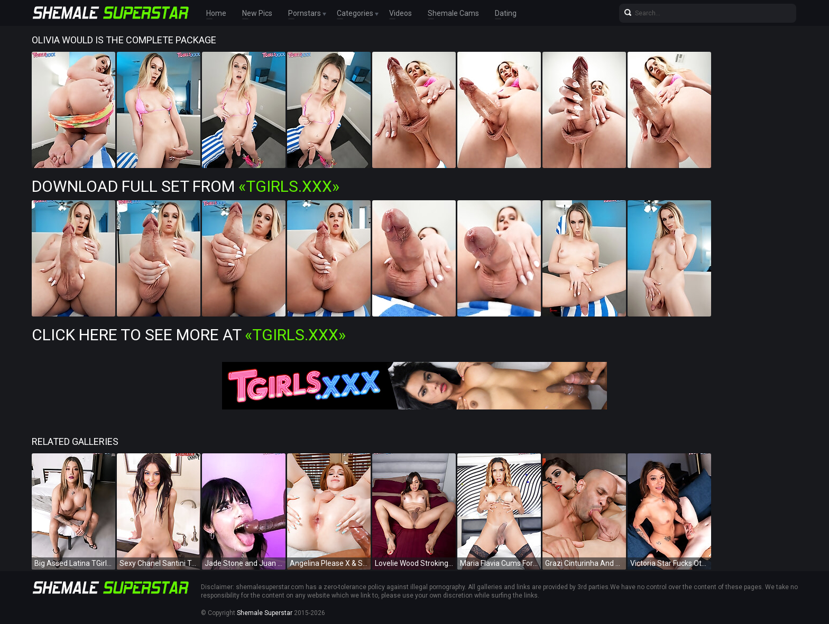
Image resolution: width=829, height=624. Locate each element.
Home (216, 13)
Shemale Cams (453, 13)
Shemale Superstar (264, 613)
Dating (506, 13)
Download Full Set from (185, 186)
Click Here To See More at (189, 334)
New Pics (257, 13)
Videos (400, 13)
